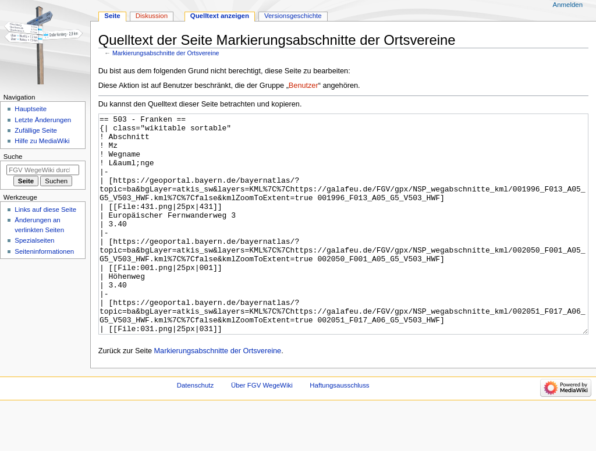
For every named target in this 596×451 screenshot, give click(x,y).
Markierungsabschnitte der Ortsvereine (165, 52)
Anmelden (568, 4)
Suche (13, 156)
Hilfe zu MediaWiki (42, 140)
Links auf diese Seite (45, 209)
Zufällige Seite (36, 130)
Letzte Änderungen (43, 119)
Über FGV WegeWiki (262, 428)
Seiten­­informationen (44, 251)
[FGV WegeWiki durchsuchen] (42, 170)
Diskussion (152, 15)
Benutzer (303, 85)
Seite (112, 15)
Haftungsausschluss (339, 428)
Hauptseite (31, 108)
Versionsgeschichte (293, 15)
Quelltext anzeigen (219, 15)
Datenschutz (195, 428)
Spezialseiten (34, 240)
